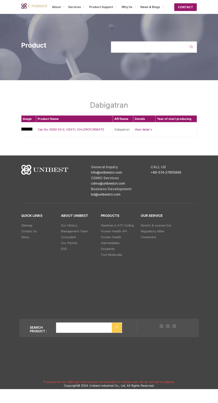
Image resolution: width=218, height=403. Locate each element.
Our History (69, 221)
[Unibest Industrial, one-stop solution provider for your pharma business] (24, 168)
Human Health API (114, 227)
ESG (64, 245)
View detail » (143, 129)
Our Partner (69, 239)
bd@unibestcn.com (105, 194)
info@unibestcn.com (106, 172)
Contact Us (29, 227)
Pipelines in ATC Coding (117, 221)
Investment (148, 233)
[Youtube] (173, 326)
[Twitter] (168, 326)
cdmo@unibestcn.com (108, 183)
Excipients (108, 245)
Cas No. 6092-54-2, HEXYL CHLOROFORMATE (71, 129)
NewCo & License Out (156, 221)
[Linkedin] (162, 326)
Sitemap (26, 221)
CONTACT (185, 7)
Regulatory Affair (153, 227)
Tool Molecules (111, 250)
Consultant (68, 233)
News (25, 233)
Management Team (74, 227)
